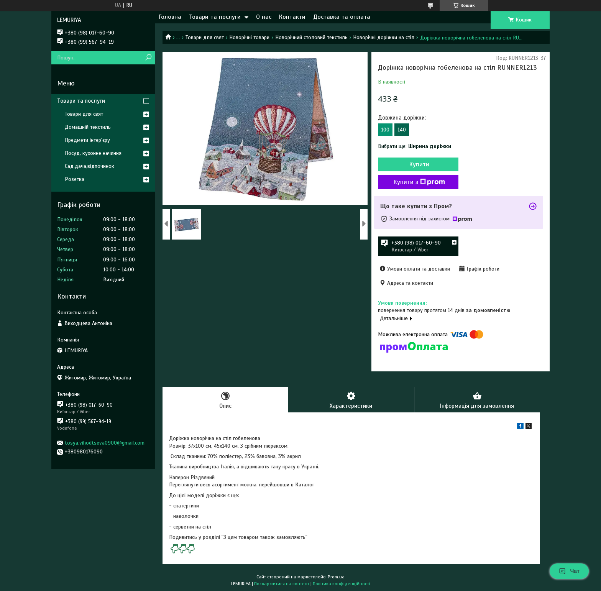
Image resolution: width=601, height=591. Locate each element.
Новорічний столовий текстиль (311, 37)
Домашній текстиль (88, 127)
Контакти (292, 17)
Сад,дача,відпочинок (89, 166)
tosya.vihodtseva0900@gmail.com (105, 443)
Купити (419, 164)
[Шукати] (148, 57)
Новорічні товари (249, 37)
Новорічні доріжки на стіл (383, 37)
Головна (170, 17)
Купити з (419, 182)
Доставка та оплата (341, 17)
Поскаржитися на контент (281, 583)
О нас (263, 17)
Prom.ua (336, 577)
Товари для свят (205, 37)
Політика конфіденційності (341, 583)
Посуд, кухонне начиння (93, 153)
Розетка (74, 179)
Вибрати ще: (414, 146)
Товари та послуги (215, 17)
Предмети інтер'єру (87, 140)
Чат (569, 571)
